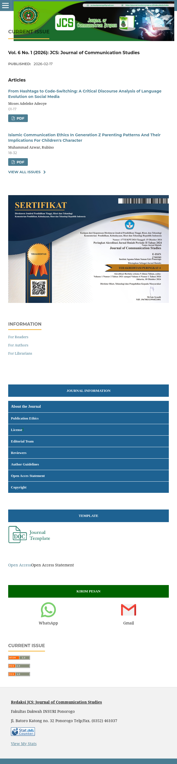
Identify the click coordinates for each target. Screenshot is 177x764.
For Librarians (20, 353)
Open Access (19, 565)
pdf (20, 118)
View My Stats (24, 743)
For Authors (18, 345)
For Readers (18, 336)
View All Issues (24, 172)
